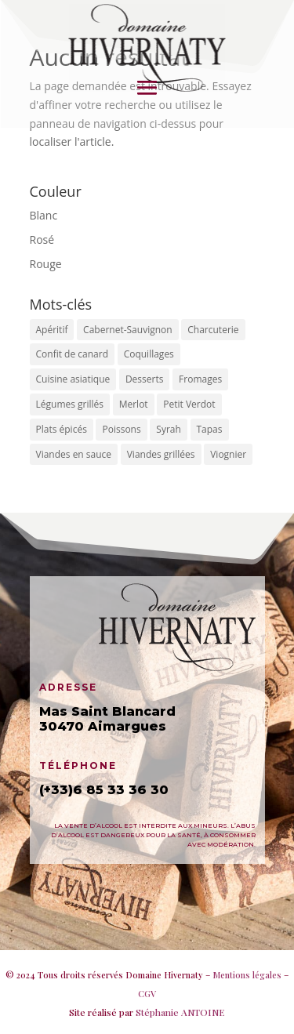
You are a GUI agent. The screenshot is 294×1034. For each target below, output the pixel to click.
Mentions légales (246, 975)
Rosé (42, 239)
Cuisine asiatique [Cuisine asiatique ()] (73, 379)
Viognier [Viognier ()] (228, 454)
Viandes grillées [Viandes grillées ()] (161, 454)
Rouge (46, 263)
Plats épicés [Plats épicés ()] (61, 429)
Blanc (44, 215)
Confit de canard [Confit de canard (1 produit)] (72, 354)
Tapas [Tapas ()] (210, 429)
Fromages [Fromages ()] (200, 379)
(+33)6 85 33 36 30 (104, 789)
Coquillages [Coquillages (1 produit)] (149, 354)
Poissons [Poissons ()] (121, 429)
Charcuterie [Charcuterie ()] (212, 329)
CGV (147, 994)
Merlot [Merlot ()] (133, 404)
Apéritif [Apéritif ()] (52, 329)
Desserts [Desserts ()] (144, 379)
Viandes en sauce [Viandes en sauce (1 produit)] (74, 454)
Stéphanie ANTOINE (180, 1012)
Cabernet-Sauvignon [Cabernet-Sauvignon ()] (127, 329)
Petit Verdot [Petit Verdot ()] (189, 404)
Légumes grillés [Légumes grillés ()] (70, 404)
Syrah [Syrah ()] (168, 429)
